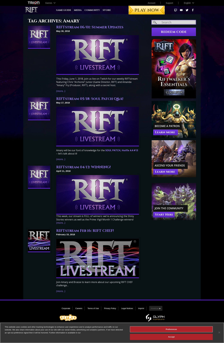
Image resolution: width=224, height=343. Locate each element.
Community (92, 10)
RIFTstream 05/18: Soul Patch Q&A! (89, 98)
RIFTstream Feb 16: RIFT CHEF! (85, 230)
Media (78, 10)
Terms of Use (93, 308)
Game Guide (63, 10)
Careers (78, 308)
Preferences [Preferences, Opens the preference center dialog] (171, 330)
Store (107, 10)
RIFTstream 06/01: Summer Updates (89, 27)
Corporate (66, 308)
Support (169, 3)
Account (151, 3)
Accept (171, 338)
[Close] (219, 333)
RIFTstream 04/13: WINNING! (83, 167)
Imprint (141, 308)
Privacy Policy (110, 308)
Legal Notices (127, 308)
